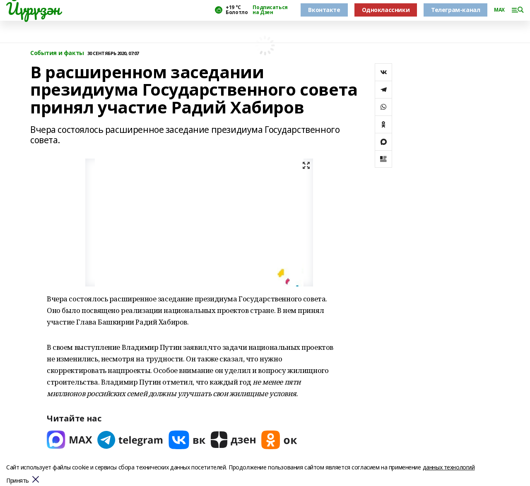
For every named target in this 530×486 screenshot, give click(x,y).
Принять (17, 480)
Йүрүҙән (33, 8)
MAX (499, 9)
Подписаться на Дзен (270, 10)
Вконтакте (324, 10)
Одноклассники (386, 10)
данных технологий (449, 467)
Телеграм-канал (455, 10)
